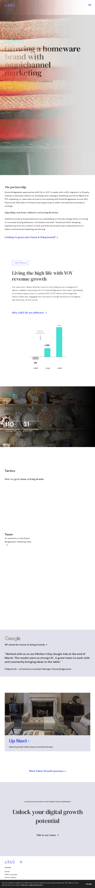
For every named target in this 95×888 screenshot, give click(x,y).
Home (7, 871)
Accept (89, 884)
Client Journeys (11, 874)
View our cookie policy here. (32, 885)
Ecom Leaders (10, 877)
